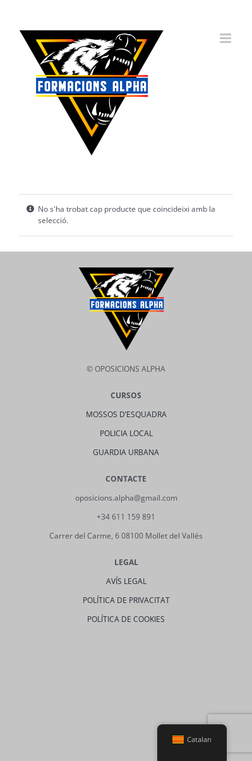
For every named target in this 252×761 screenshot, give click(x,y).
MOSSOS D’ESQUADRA (126, 414)
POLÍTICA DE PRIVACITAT (126, 600)
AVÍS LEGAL (126, 581)
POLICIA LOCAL (126, 433)
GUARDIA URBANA (126, 452)
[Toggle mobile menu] (226, 38)
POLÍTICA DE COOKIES (126, 619)
